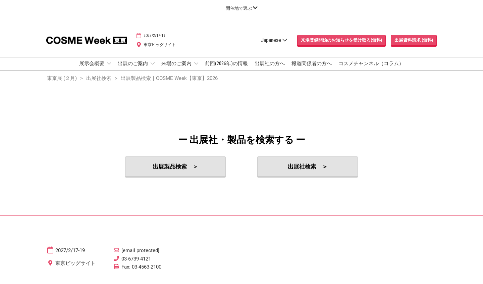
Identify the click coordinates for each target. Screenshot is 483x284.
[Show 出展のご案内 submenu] (153, 63)
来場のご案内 (177, 63)
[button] (341, 40)
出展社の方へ (270, 63)
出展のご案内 (133, 63)
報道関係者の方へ (311, 63)
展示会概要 (92, 63)
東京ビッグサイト (160, 44)
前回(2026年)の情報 (226, 63)
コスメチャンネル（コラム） (371, 63)
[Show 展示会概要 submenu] (109, 63)
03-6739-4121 (136, 259)
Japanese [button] (274, 40)
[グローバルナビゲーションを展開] (242, 8)
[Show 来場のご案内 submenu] (196, 63)
